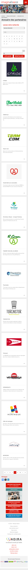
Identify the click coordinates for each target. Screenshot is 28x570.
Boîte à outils (14, 489)
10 (20, 472)
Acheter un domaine (14, 503)
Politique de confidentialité (14, 534)
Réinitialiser (19, 56)
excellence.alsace (14, 551)
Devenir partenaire (14, 485)
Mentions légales (14, 532)
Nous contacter (14, 526)
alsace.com (14, 547)
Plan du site (14, 530)
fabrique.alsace (14, 553)
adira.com (14, 545)
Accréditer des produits (14, 516)
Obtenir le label (14, 511)
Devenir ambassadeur (14, 507)
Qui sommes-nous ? (14, 528)
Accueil (3, 16)
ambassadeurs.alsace (14, 549)
